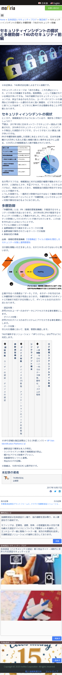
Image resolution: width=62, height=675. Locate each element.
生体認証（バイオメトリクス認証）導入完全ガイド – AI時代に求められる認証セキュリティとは (31, 550)
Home (2, 19)
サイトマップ (52, 671)
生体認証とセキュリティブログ (22, 19)
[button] (2, 15)
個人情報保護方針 (33, 671)
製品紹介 (43, 19)
